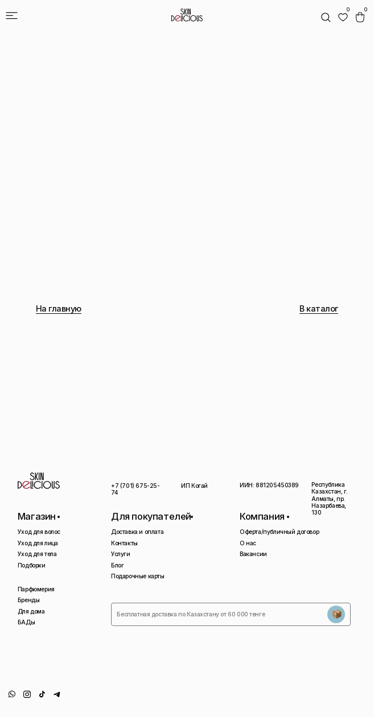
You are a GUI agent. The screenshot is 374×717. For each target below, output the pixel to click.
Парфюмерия (36, 589)
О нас (248, 543)
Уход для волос (39, 531)
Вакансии (253, 553)
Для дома (31, 611)
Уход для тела (37, 553)
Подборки (32, 565)
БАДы (26, 622)
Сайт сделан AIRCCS (341, 697)
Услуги (120, 553)
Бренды (29, 599)
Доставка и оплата (137, 531)
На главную (58, 308)
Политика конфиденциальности (247, 700)
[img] (343, 17)
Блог (117, 565)
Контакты (124, 543)
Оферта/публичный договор (279, 531)
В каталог (318, 308)
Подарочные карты (137, 576)
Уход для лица (38, 543)
